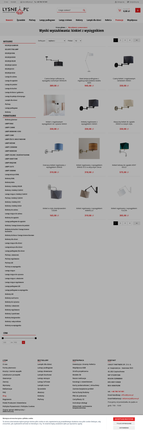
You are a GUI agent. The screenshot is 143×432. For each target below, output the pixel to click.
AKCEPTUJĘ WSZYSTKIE (124, 419)
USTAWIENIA (124, 428)
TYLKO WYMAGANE (124, 423)
